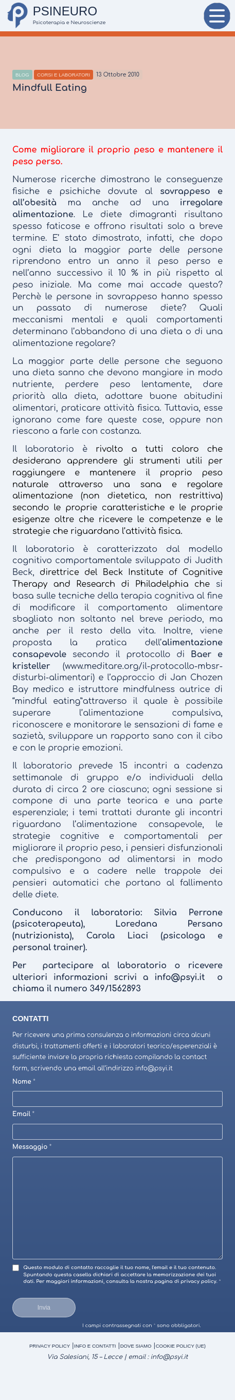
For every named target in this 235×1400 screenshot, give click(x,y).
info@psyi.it (169, 1356)
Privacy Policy (49, 1346)
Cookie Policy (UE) (181, 1346)
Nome (23, 1081)
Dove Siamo (136, 1346)
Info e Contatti (95, 1346)
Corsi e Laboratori (63, 75)
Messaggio (31, 1146)
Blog (22, 75)
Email (23, 1114)
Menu (217, 18)
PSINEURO (65, 11)
